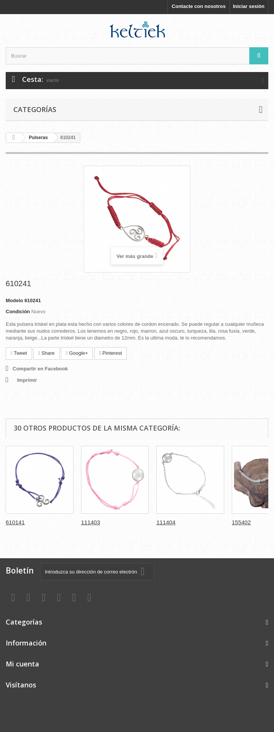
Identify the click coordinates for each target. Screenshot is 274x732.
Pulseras (38, 137)
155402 (241, 522)
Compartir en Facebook (40, 369)
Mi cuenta (22, 663)
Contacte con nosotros (199, 6)
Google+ (77, 353)
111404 (165, 522)
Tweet (19, 353)
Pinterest (110, 353)
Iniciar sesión (248, 6)
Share (46, 353)
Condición (18, 311)
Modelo (14, 300)
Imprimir (27, 380)
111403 (90, 522)
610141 (15, 522)
